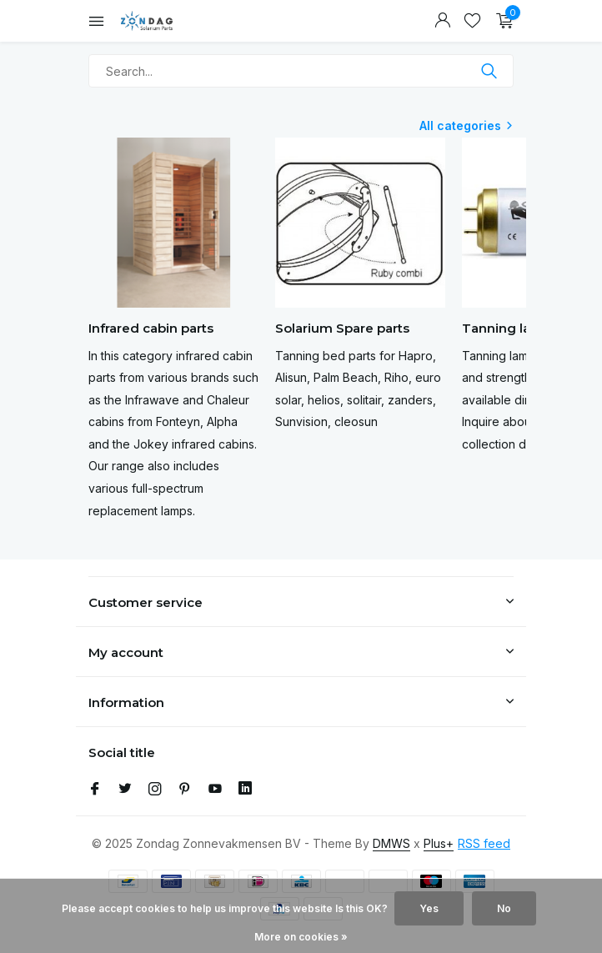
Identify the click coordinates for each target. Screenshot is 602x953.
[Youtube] (215, 789)
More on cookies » (301, 936)
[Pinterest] (185, 789)
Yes (429, 908)
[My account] (442, 21)
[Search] (301, 71)
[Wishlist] (472, 21)
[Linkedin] (245, 789)
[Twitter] (125, 789)
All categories (460, 125)
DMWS (391, 843)
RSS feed (484, 843)
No (504, 908)
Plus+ (439, 843)
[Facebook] (95, 789)
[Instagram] (155, 789)
